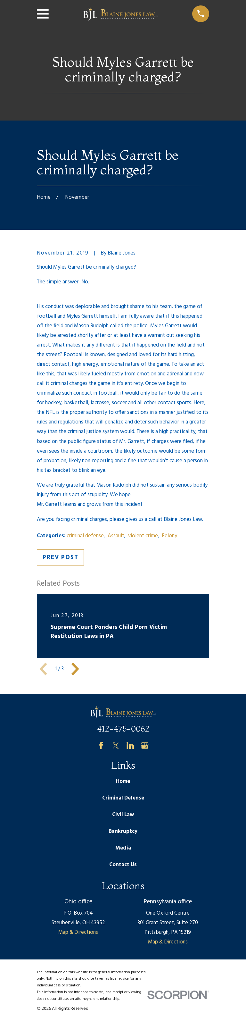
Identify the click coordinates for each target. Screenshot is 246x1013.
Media (123, 848)
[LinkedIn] (130, 745)
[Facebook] (101, 745)
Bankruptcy (123, 831)
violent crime (143, 536)
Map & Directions (78, 932)
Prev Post (60, 557)
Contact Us (123, 864)
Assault (116, 536)
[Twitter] (115, 745)
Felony (169, 536)
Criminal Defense (123, 798)
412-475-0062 (123, 728)
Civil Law (123, 814)
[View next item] (75, 669)
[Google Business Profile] (144, 745)
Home (123, 781)
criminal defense (85, 536)
